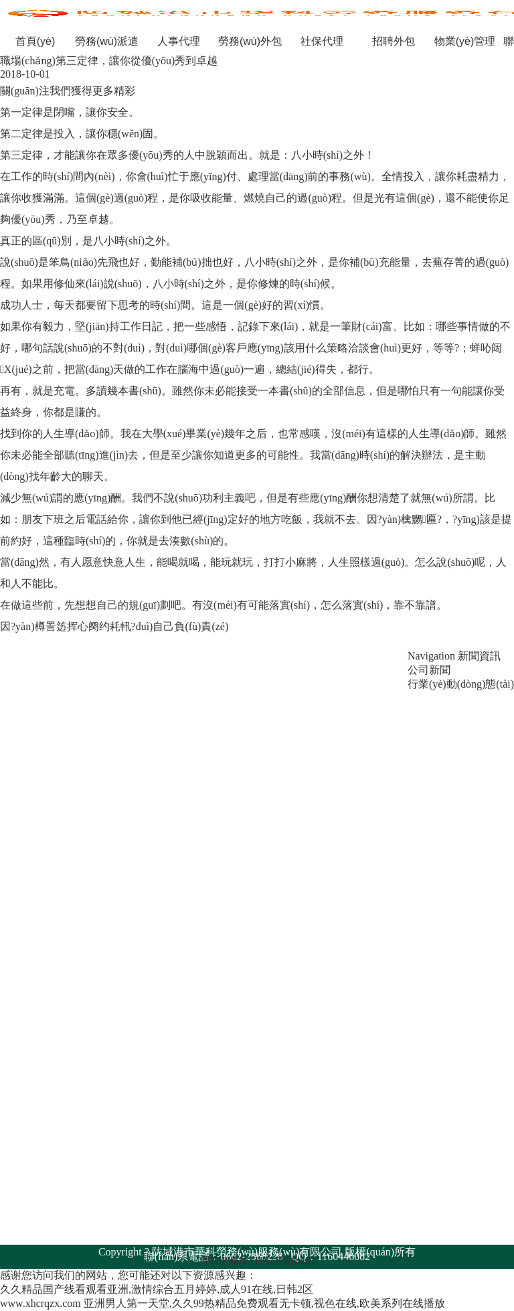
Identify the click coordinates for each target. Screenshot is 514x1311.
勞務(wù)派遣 (107, 41)
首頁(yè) (35, 41)
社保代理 (322, 41)
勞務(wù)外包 (250, 41)
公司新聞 (429, 670)
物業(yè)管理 (465, 41)
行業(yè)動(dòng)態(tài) (461, 684)
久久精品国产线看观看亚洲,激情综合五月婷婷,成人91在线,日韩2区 (156, 1289)
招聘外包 (393, 41)
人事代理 (178, 41)
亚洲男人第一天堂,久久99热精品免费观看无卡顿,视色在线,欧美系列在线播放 (264, 1303)
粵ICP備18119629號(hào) (257, 1260)
